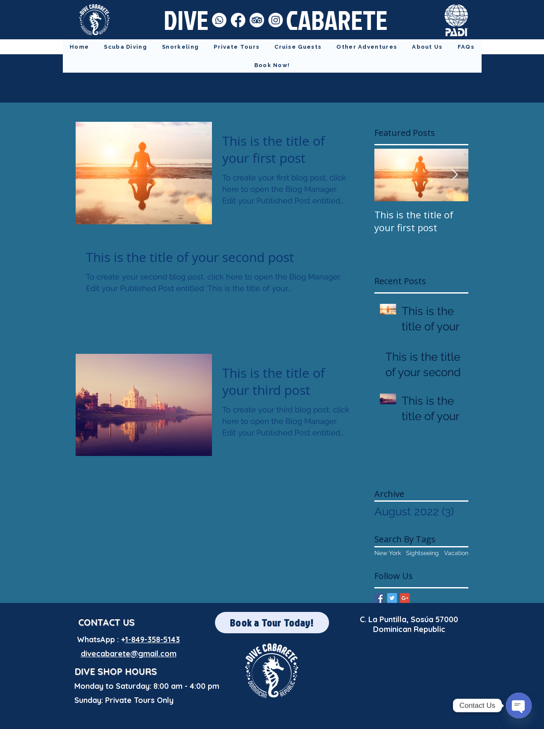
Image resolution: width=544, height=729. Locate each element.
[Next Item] (455, 175)
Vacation (456, 553)
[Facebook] (238, 20)
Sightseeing (422, 553)
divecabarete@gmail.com (128, 653)
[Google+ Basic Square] (405, 598)
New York (387, 553)
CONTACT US (106, 622)
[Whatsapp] (219, 20)
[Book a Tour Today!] (272, 622)
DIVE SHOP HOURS (115, 671)
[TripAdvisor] (257, 20)
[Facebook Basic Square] (379, 598)
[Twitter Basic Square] (392, 598)
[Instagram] (275, 20)
